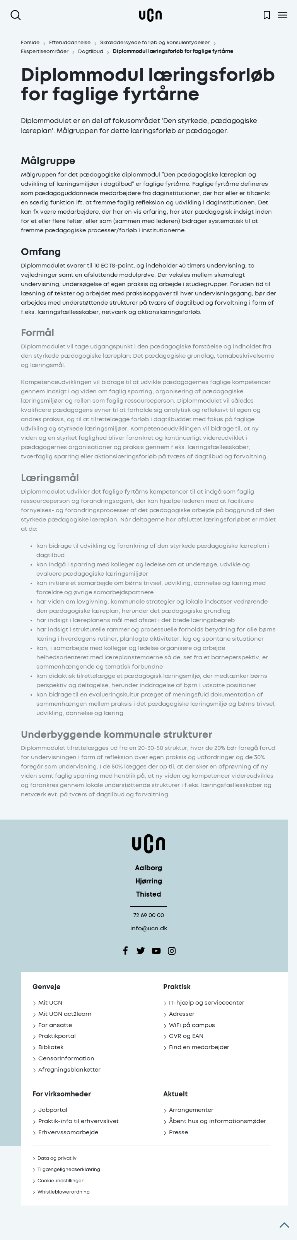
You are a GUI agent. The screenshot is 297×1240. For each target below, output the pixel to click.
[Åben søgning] (17, 15)
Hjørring (148, 881)
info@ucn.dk (148, 928)
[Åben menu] (282, 15)
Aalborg (148, 868)
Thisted (148, 895)
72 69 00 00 (148, 915)
